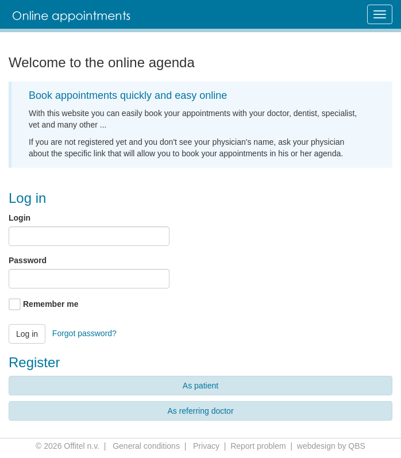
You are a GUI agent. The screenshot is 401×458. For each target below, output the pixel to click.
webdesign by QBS (331, 446)
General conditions (146, 446)
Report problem (258, 446)
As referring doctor (200, 410)
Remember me (51, 304)
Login (19, 217)
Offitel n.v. (81, 446)
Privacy (206, 446)
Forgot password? (84, 332)
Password (28, 260)
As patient (200, 385)
